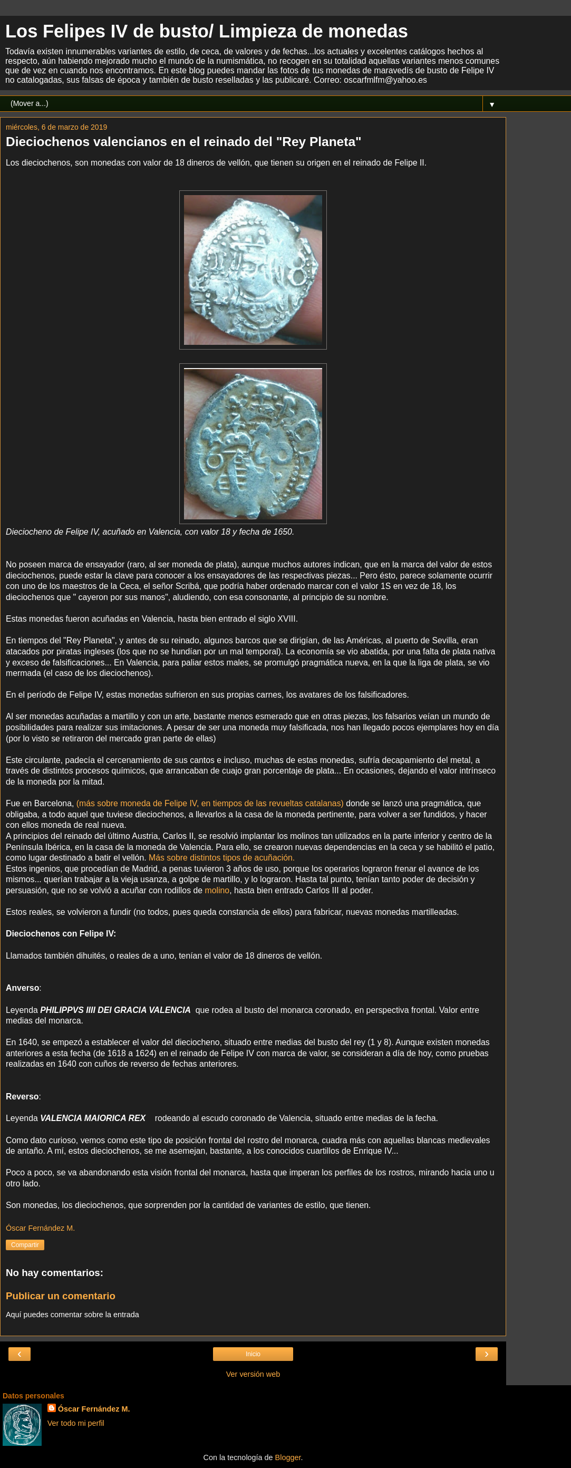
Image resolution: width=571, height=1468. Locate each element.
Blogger (288, 1457)
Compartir (25, 1245)
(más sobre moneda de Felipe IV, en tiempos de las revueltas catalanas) (210, 803)
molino (217, 890)
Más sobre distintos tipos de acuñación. (222, 857)
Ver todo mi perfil (75, 1423)
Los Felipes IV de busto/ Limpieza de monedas (206, 31)
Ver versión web (253, 1374)
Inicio (253, 1354)
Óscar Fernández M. (94, 1409)
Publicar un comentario (60, 1295)
